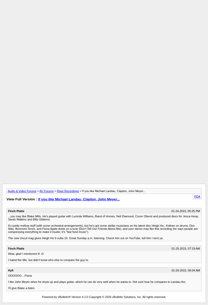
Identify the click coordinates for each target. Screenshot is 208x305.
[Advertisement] (104, 14)
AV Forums (47, 191)
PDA (197, 196)
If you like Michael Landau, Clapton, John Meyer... (79, 199)
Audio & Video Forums (22, 191)
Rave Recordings (68, 191)
